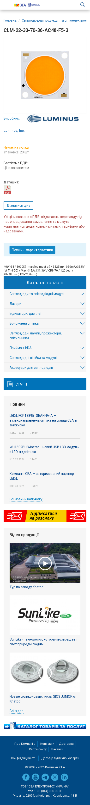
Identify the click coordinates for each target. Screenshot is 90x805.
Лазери (15, 304)
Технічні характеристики (32, 250)
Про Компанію (25, 743)
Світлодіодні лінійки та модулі (33, 358)
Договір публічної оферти (60, 758)
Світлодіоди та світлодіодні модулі (37, 294)
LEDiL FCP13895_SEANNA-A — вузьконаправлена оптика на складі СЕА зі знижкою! (43, 420)
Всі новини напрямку (26, 499)
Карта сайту (38, 749)
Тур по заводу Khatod (26, 587)
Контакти (47, 743)
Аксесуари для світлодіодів (31, 367)
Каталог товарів (45, 282)
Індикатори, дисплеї (25, 313)
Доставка (66, 743)
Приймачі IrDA (21, 348)
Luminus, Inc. (14, 131)
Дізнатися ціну (18, 205)
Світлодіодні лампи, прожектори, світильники (36, 335)
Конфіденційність (23, 758)
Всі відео (17, 711)
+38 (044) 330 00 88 (48, 791)
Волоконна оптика (24, 323)
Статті (21, 384)
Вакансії (57, 749)
